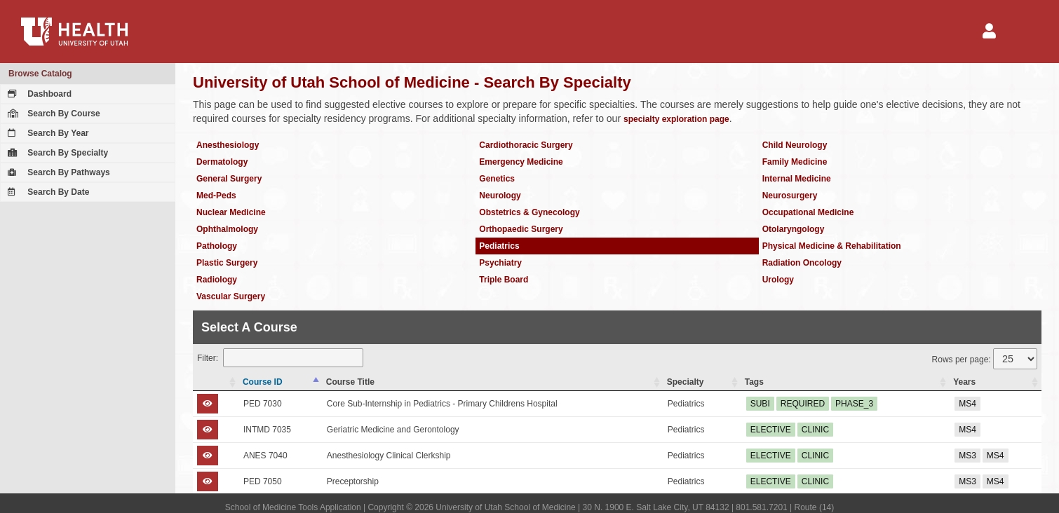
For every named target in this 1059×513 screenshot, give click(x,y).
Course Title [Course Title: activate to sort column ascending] (350, 382)
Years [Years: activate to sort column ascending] (964, 382)
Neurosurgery (790, 195)
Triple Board (503, 280)
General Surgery (229, 179)
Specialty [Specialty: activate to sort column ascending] (685, 382)
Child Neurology (795, 145)
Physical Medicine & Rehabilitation (831, 246)
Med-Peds (216, 195)
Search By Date (46, 192)
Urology (778, 280)
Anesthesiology (227, 145)
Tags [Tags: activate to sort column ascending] (754, 382)
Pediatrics (499, 246)
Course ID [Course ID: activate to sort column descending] (263, 382)
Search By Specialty (56, 153)
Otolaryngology (793, 229)
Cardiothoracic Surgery (525, 145)
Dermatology (222, 162)
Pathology (216, 246)
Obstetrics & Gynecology (529, 212)
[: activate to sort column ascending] (216, 382)
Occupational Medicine (808, 212)
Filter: (280, 357)
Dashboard (38, 94)
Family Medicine (795, 162)
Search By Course (52, 113)
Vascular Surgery (230, 296)
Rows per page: (984, 358)
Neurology (499, 195)
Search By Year (46, 133)
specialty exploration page (676, 119)
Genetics (497, 179)
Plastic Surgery (226, 263)
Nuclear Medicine (231, 212)
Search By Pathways (57, 172)
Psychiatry (500, 263)
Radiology (216, 280)
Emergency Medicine (520, 162)
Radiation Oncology (802, 263)
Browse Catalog (40, 73)
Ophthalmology (227, 229)
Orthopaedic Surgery (520, 229)
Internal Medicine (796, 179)
